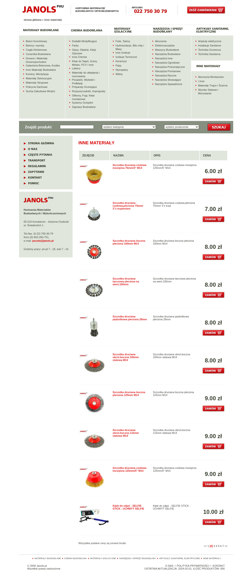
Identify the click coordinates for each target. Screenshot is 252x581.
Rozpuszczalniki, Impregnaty (88, 91)
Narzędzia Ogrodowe (167, 62)
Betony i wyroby (35, 45)
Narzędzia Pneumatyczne (170, 66)
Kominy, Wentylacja (37, 74)
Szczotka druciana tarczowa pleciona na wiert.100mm (126, 281)
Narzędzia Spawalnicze (168, 84)
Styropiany (122, 69)
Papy (119, 65)
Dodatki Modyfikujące (84, 41)
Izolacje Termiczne (126, 56)
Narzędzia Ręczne (166, 75)
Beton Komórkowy (36, 41)
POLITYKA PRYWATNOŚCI (193, 565)
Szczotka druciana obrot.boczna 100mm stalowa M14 (126, 357)
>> (226, 546)
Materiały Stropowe (37, 82)
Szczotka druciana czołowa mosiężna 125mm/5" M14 (129, 469)
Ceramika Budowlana (38, 54)
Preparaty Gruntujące (84, 86)
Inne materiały (212, 558)
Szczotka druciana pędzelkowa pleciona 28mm (130, 318)
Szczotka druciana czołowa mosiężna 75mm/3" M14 (129, 166)
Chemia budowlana (75, 558)
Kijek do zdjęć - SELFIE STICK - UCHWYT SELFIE (128, 507)
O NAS (169, 565)
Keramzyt (121, 61)
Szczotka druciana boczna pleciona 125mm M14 (129, 393)
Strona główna (33, 19)
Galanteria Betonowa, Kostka (43, 65)
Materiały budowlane (48, 558)
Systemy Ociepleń (82, 102)
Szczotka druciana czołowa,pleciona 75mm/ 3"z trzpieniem (128, 205)
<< (205, 546)
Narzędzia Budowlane (168, 54)
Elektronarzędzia (165, 45)
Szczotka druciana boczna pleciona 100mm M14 (129, 242)
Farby (75, 45)
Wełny (119, 74)
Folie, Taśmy (123, 41)
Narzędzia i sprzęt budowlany (137, 558)
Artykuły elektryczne (210, 41)
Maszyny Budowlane (167, 49)
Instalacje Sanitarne (209, 45)
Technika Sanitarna (209, 54)
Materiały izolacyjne (103, 558)
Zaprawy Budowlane (84, 106)
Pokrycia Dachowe (37, 86)
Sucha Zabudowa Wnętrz (40, 91)
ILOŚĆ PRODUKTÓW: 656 (209, 568)
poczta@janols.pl (43, 240)
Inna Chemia (79, 56)
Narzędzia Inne (164, 58)
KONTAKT (218, 565)
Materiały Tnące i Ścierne (213, 85)
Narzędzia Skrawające (168, 79)
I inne (201, 81)
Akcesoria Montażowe (211, 76)
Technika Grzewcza (209, 49)
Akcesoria (161, 41)
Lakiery (76, 68)
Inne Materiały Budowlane (41, 69)
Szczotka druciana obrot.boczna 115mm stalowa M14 (126, 433)
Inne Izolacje (123, 52)
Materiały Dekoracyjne (39, 78)
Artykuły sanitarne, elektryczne (179, 558)
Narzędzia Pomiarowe (168, 71)
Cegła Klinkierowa (36, 49)
